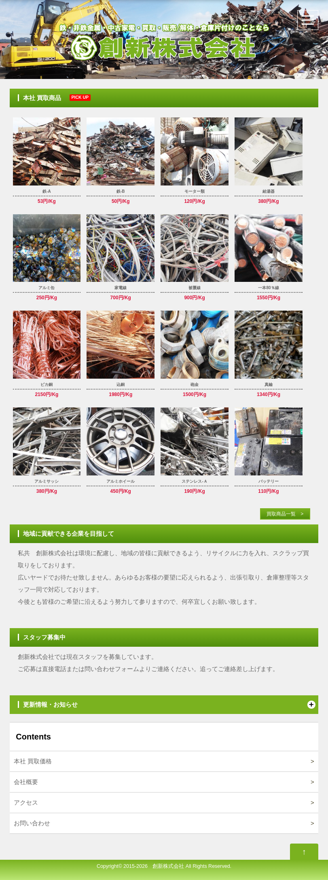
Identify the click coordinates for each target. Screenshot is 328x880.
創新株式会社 (166, 866)
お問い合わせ (32, 823)
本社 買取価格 (33, 761)
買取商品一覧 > (282, 514)
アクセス (26, 802)
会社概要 (26, 781)
